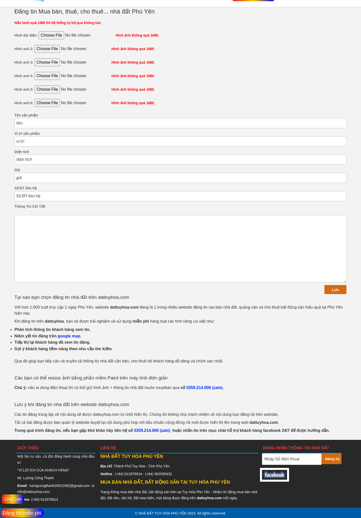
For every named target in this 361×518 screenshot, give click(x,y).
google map (69, 336)
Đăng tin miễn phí (22, 512)
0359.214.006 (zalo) (204, 387)
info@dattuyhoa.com (33, 492)
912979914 (49, 499)
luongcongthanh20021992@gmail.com (60, 486)
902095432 (163, 474)
